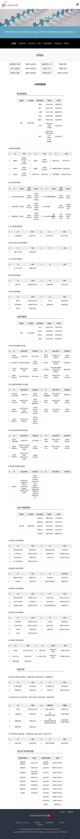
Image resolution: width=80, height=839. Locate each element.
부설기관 (58, 43)
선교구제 (31, 43)
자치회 (66, 43)
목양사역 (22, 43)
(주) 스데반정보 (62, 832)
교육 (39, 43)
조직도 (13, 43)
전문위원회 (48, 43)
